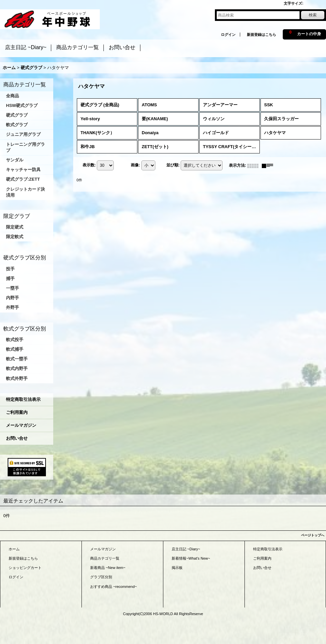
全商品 (12, 95)
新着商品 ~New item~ (107, 568)
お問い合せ (17, 438)
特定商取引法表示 (23, 399)
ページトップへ (312, 535)
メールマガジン (21, 425)
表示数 (89, 165)
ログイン (228, 35)
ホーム (14, 549)
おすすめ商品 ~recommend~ (113, 587)
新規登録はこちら (261, 35)
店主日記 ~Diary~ (186, 549)
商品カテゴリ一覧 (104, 558)
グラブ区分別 (101, 577)
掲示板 (177, 568)
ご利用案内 (17, 412)
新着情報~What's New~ (191, 558)
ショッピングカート (25, 568)
